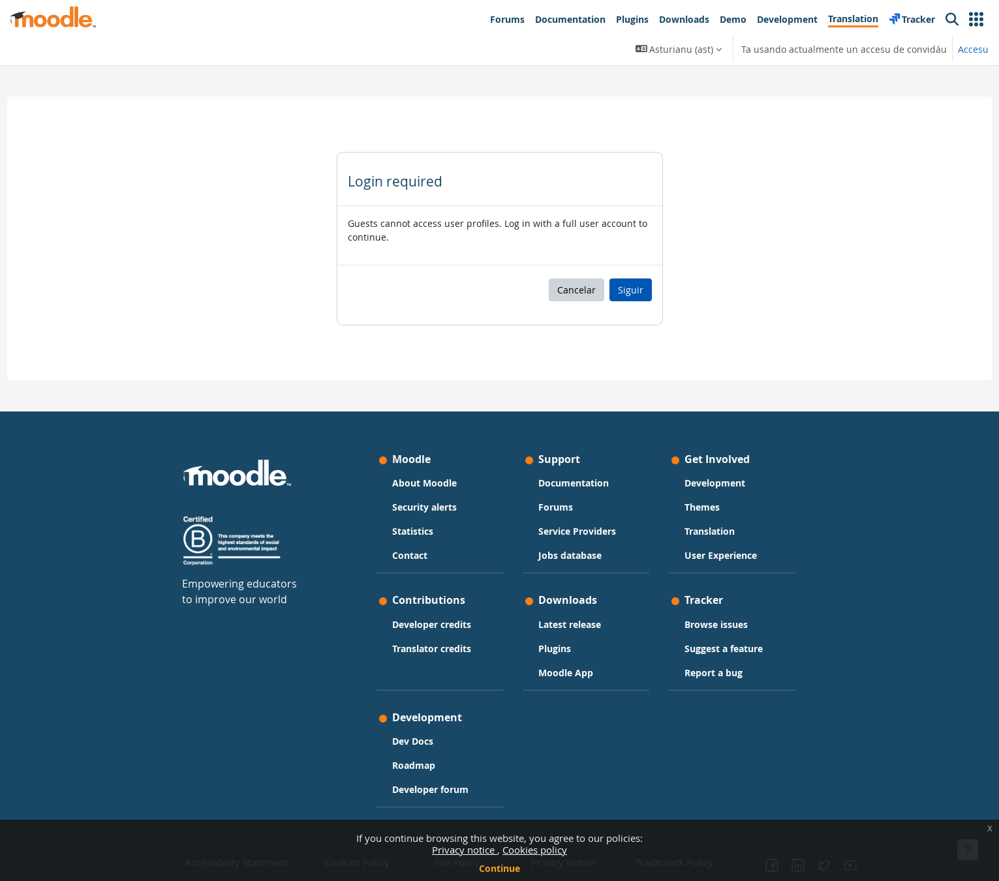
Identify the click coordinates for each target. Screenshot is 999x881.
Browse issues (716, 624)
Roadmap (413, 765)
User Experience (720, 555)
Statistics (412, 531)
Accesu (973, 49)
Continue (499, 868)
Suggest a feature (723, 648)
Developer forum (430, 789)
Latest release (569, 624)
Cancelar (576, 290)
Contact (409, 555)
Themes (702, 507)
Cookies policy (534, 849)
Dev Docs (412, 741)
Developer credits (431, 624)
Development (714, 483)
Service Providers (577, 531)
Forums (555, 507)
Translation (709, 531)
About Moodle (424, 483)
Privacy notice (464, 849)
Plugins (554, 648)
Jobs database (570, 555)
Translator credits (431, 648)
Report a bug (713, 672)
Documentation (573, 483)
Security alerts (424, 507)
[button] (976, 20)
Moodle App (565, 672)
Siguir (630, 290)
